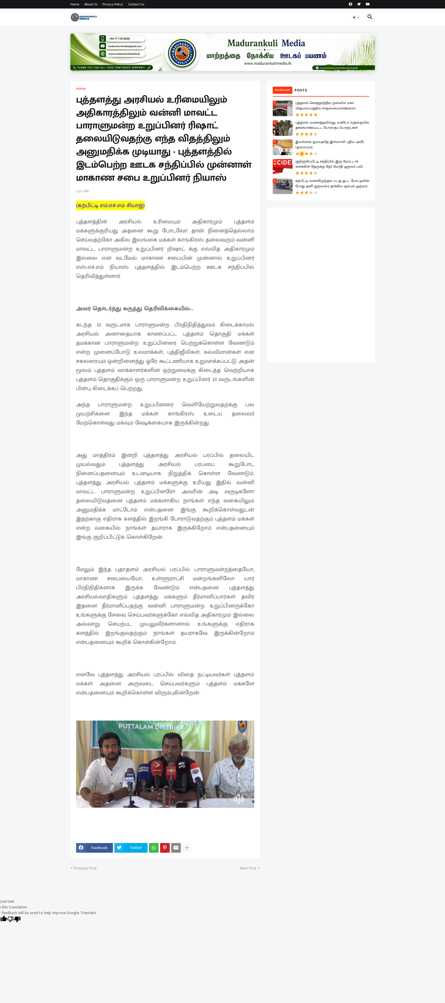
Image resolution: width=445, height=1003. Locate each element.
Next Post (248, 868)
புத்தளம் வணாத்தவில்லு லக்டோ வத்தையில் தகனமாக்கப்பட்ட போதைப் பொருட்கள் (332, 125)
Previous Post (85, 868)
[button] (356, 17)
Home (74, 4)
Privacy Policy (112, 4)
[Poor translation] (14, 919)
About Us (90, 4)
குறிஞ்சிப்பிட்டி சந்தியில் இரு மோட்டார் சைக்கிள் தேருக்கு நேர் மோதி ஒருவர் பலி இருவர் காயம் (329, 164)
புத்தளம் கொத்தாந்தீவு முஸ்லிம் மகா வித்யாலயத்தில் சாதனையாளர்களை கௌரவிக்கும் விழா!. (325, 106)
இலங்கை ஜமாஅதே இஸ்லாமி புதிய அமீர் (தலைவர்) (329, 145)
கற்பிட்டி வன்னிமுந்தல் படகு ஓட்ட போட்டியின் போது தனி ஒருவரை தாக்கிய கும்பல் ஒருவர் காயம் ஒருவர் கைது (332, 183)
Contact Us (136, 4)
